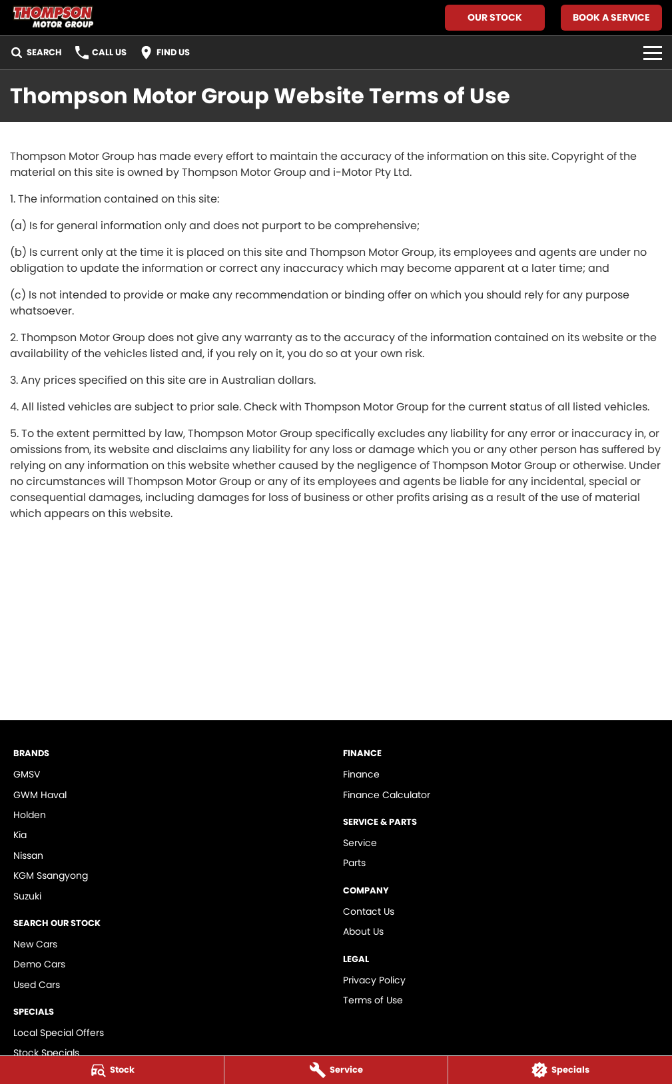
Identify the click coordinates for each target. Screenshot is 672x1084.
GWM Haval (40, 795)
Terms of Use (373, 1000)
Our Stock (495, 17)
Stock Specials (46, 1052)
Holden (29, 814)
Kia (20, 834)
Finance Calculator (386, 795)
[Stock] (112, 1070)
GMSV (26, 774)
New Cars (35, 944)
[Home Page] (52, 17)
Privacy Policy (374, 980)
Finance (361, 774)
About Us (363, 931)
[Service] (336, 1070)
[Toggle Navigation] (652, 52)
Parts (354, 862)
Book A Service (611, 17)
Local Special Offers (58, 1032)
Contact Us (368, 911)
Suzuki (27, 896)
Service (360, 842)
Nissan (28, 855)
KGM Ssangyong (50, 875)
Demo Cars (39, 964)
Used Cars (36, 984)
